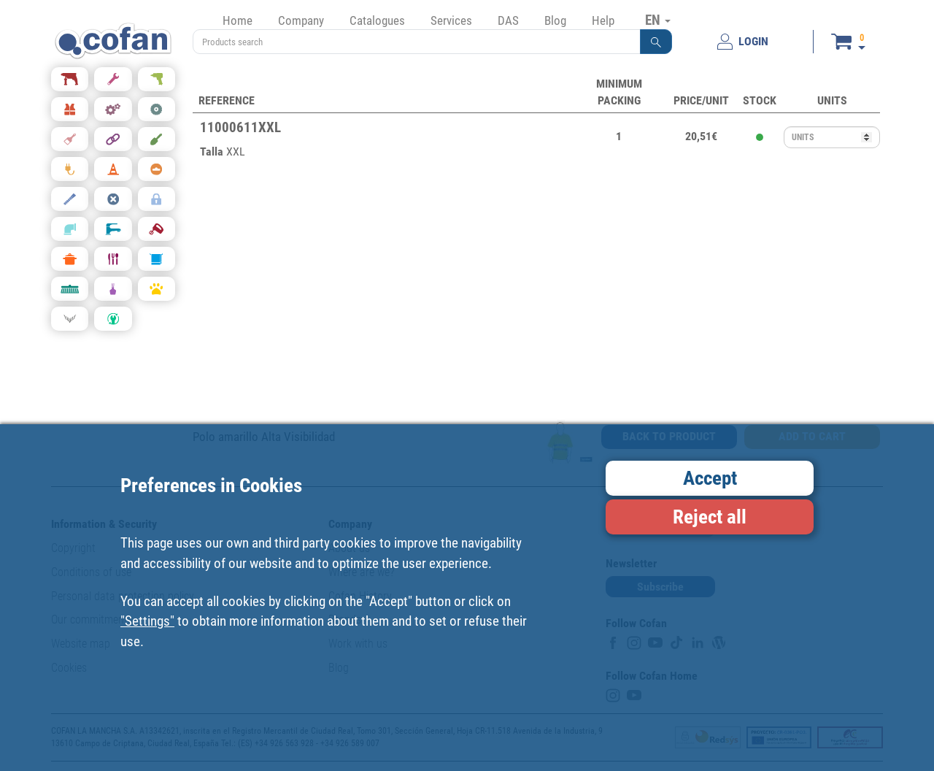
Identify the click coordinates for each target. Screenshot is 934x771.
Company (301, 20)
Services (451, 20)
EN (658, 20)
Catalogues (377, 20)
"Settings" (147, 621)
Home (237, 20)
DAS (508, 20)
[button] (656, 41)
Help (603, 20)
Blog (555, 20)
